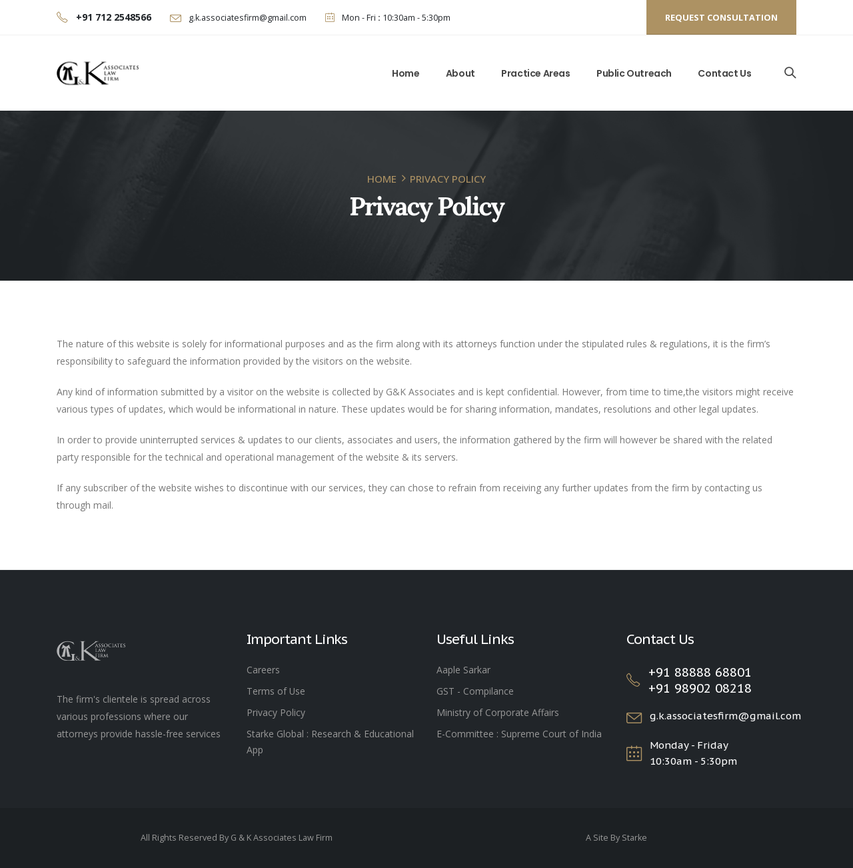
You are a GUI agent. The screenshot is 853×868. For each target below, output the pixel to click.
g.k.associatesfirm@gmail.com (247, 17)
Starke (634, 837)
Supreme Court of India (551, 733)
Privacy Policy (276, 712)
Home (405, 73)
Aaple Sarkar (463, 669)
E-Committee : (468, 733)
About (460, 73)
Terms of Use (276, 691)
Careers (263, 669)
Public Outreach (634, 73)
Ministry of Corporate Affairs (497, 712)
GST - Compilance (475, 691)
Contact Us (724, 73)
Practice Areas (535, 73)
